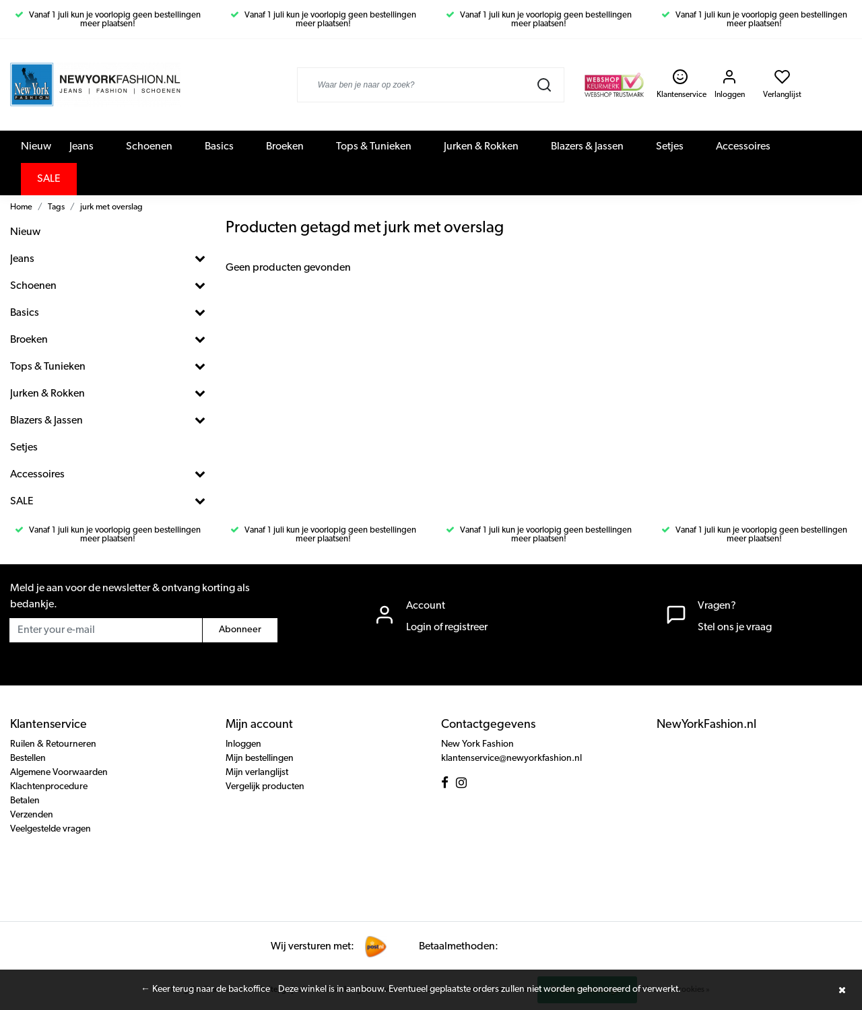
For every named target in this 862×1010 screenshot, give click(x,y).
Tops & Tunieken (373, 146)
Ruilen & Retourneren (53, 744)
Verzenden (31, 815)
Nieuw (36, 146)
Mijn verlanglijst (257, 773)
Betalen (25, 801)
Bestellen (28, 758)
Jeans (81, 146)
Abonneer (240, 630)
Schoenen (149, 146)
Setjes (670, 146)
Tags (56, 207)
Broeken (285, 146)
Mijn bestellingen (260, 758)
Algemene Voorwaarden (59, 773)
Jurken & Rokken (481, 146)
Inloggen (243, 744)
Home (21, 207)
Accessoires (743, 146)
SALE (49, 179)
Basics (219, 146)
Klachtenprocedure (49, 787)
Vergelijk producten (265, 787)
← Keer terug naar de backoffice (205, 989)
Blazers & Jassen (587, 146)
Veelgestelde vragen (50, 829)
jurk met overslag (111, 207)
